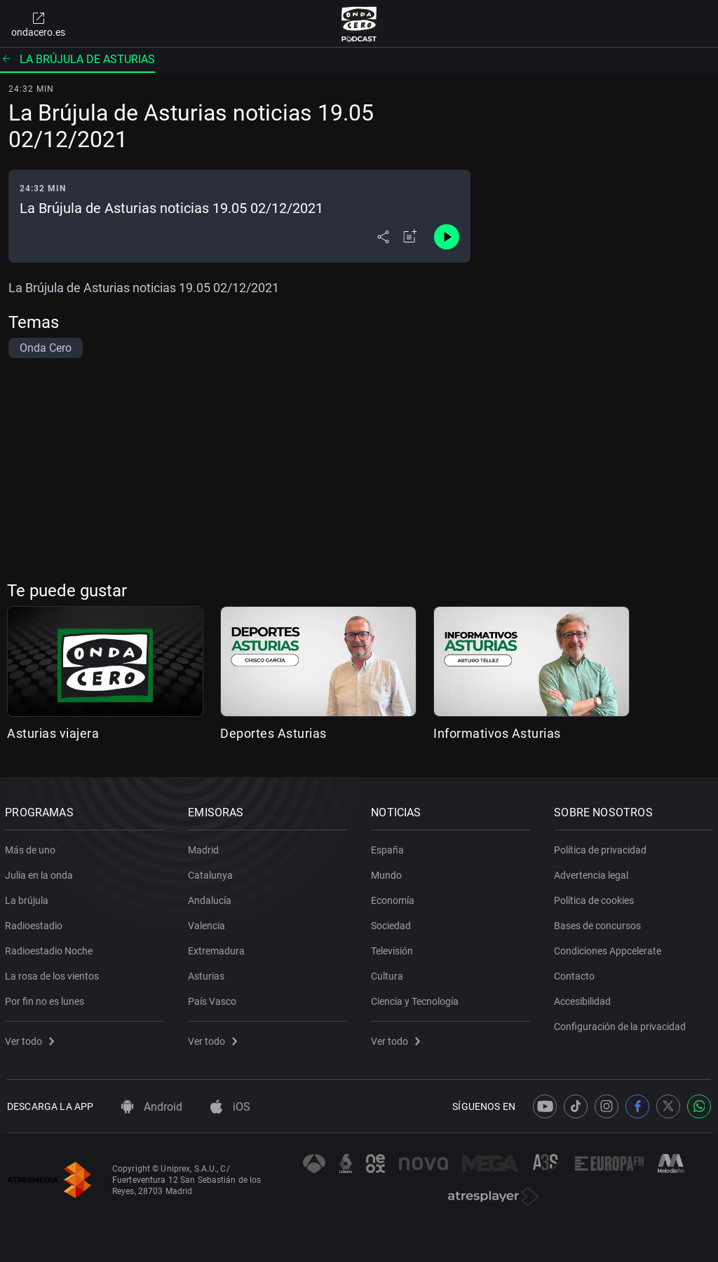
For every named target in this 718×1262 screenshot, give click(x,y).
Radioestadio (36, 922)
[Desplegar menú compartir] (383, 237)
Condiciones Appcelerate (609, 948)
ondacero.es (38, 24)
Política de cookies (596, 897)
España (389, 847)
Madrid (205, 847)
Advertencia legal (593, 872)
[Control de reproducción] (446, 236)
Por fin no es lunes (46, 998)
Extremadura (218, 948)
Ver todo (31, 1038)
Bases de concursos (599, 922)
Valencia (208, 922)
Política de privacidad (602, 847)
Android (151, 1106)
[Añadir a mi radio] (410, 237)
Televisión (394, 948)
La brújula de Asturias (77, 59)
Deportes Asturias (273, 733)
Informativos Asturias (497, 733)
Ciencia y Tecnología (417, 998)
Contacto (576, 973)
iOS (230, 1106)
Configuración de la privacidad (622, 1023)
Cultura (389, 973)
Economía (394, 897)
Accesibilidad (584, 998)
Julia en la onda (41, 872)
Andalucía (211, 897)
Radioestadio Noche (51, 948)
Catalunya (212, 872)
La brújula (28, 897)
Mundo (388, 872)
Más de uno (32, 847)
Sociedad (393, 922)
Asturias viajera (53, 733)
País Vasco (214, 998)
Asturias (208, 973)
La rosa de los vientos (54, 973)
